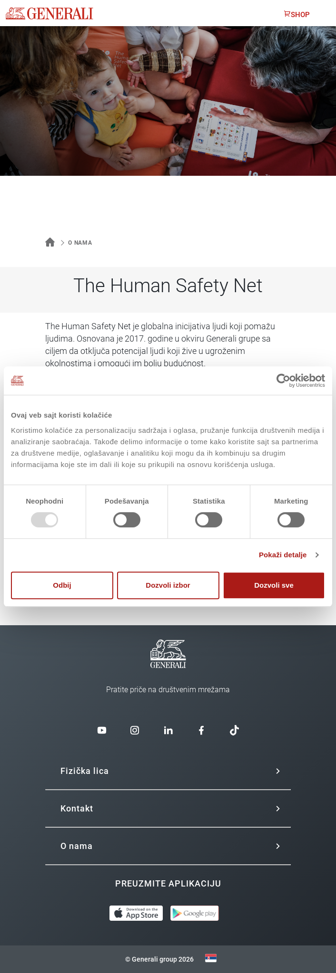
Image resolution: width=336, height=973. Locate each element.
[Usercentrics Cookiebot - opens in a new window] (283, 380)
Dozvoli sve (274, 585)
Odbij (62, 585)
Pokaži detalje (283, 555)
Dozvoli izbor (168, 585)
